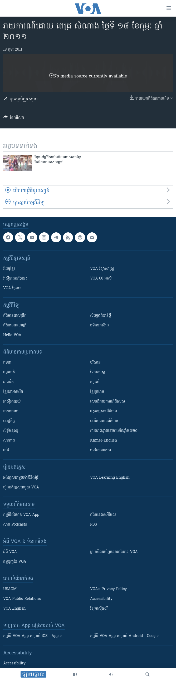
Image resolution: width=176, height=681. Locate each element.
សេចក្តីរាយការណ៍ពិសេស (107, 401)
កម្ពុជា (7, 362)
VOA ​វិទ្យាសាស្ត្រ (102, 269)
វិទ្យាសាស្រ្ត (97, 372)
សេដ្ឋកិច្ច (9, 421)
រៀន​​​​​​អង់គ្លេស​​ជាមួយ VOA (21, 487)
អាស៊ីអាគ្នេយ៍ (12, 401)
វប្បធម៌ (94, 382)
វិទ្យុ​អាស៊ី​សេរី (98, 608)
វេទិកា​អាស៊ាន (99, 325)
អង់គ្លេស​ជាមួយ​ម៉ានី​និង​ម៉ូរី (20, 478)
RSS (93, 524)
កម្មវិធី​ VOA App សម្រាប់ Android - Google (124, 636)
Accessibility (101, 599)
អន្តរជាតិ (9, 372)
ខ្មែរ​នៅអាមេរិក (13, 392)
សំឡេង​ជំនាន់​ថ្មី (100, 316)
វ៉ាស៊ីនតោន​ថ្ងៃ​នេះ (15, 278)
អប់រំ (6, 450)
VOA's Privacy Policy (108, 589)
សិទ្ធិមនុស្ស (10, 431)
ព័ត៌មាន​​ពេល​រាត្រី (15, 325)
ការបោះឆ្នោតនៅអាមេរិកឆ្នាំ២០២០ (114, 431)
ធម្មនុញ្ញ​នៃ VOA (14, 562)
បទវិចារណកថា (100, 450)
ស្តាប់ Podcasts (15, 524)
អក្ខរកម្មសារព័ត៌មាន (103, 411)
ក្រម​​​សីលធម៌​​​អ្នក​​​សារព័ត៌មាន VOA (114, 552)
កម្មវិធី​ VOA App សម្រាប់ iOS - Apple (32, 636)
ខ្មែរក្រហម (97, 392)
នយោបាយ (10, 411)
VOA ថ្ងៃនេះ (12, 288)
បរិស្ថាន (95, 362)
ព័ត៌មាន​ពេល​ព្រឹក (15, 316)
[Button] (13, 119)
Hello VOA (12, 335)
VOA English (14, 608)
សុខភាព (9, 440)
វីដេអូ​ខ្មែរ (9, 269)
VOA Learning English (110, 478)
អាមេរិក (8, 382)
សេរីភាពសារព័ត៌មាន (104, 421)
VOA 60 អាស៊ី (101, 278)
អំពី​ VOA (10, 552)
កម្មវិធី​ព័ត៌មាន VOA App (21, 515)
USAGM (10, 589)
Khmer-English (103, 440)
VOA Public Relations (22, 599)
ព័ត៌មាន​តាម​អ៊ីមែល (103, 515)
